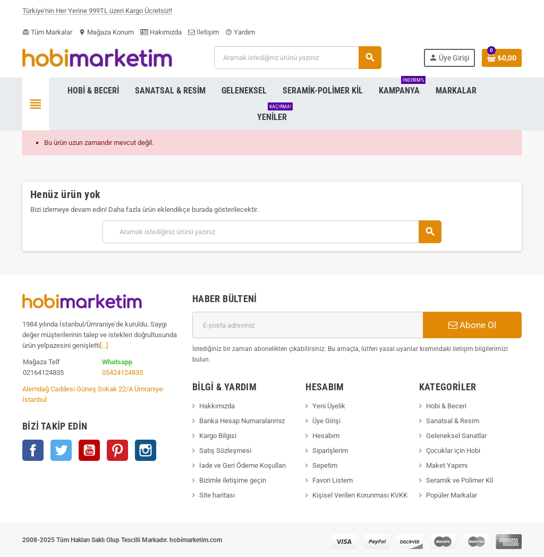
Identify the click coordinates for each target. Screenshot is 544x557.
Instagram (145, 450)
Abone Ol (472, 325)
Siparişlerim (330, 451)
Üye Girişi (326, 421)
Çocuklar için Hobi (453, 451)
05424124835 (122, 372)
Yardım (240, 32)
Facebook (33, 450)
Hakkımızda (217, 406)
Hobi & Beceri (446, 406)
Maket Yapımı (447, 465)
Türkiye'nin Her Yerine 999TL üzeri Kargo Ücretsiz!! (97, 12)
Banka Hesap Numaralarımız (242, 421)
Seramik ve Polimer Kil (459, 480)
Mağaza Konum (106, 32)
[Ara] (297, 57)
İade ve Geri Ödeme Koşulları (242, 465)
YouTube (89, 450)
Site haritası (217, 495)
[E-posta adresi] (307, 325)
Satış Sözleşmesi (225, 451)
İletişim (203, 32)
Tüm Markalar (47, 32)
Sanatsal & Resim (452, 421)
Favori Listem (332, 480)
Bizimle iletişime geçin (232, 480)
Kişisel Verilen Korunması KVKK (359, 495)
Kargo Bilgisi (217, 436)
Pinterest (117, 450)
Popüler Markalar (451, 495)
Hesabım (325, 436)
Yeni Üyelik (328, 406)
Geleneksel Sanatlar (456, 436)
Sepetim (324, 465)
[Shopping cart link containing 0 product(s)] (502, 58)
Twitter (61, 450)
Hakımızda (161, 32)
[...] (104, 345)
